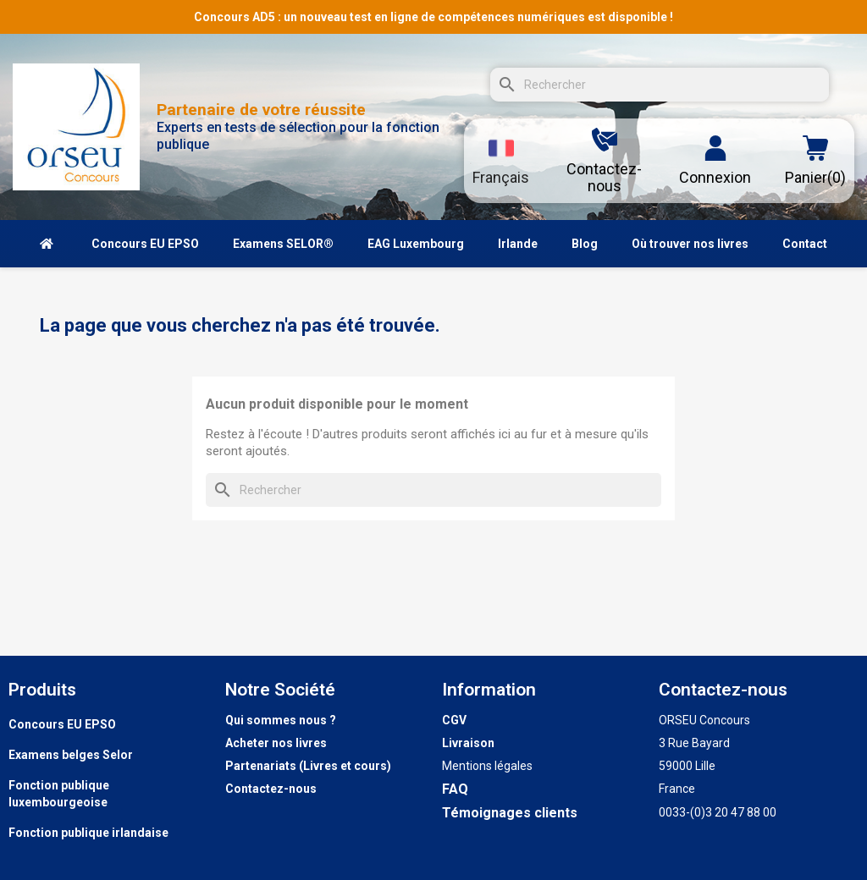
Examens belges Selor (70, 755)
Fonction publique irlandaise (88, 832)
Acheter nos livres (276, 743)
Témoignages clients (509, 813)
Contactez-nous (271, 788)
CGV (454, 720)
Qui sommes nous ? (280, 720)
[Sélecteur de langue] (500, 160)
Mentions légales (487, 766)
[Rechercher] (659, 85)
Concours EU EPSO (62, 724)
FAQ (455, 789)
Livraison (468, 743)
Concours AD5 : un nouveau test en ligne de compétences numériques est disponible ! (433, 17)
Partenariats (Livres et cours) (308, 766)
